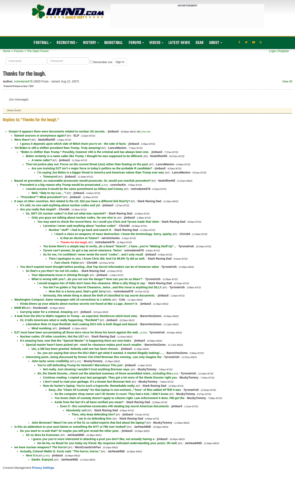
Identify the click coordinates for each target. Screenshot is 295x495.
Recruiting (66, 43)
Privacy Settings (43, 467)
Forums (135, 43)
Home (6, 51)
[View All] (145, 131)
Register (283, 51)
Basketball (113, 43)
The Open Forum (38, 51)
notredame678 (23, 81)
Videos (155, 43)
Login (272, 51)
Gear (199, 43)
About (214, 43)
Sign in (120, 62)
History (89, 43)
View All (287, 81)
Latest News (179, 43)
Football (41, 43)
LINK (104, 185)
